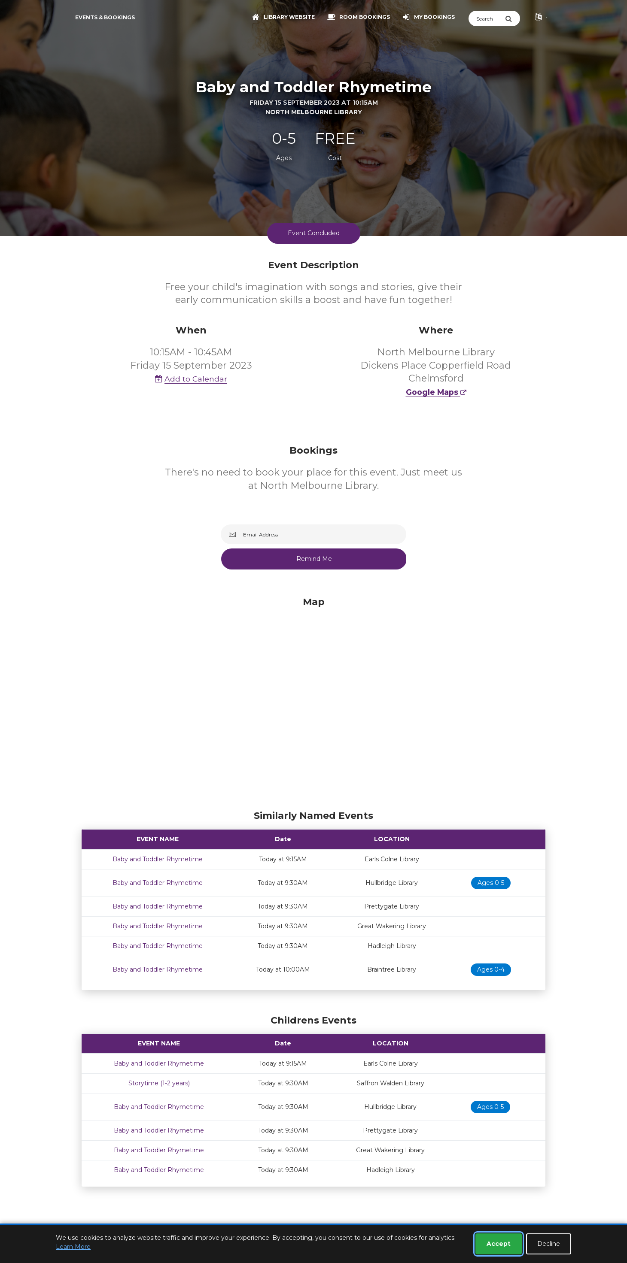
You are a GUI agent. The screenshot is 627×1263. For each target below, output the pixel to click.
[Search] (487, 18)
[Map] (313, 701)
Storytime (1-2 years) (159, 1083)
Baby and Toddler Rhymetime (158, 859)
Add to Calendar (191, 378)
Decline (548, 1244)
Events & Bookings (105, 17)
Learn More (73, 1247)
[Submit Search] (512, 18)
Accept (499, 1244)
